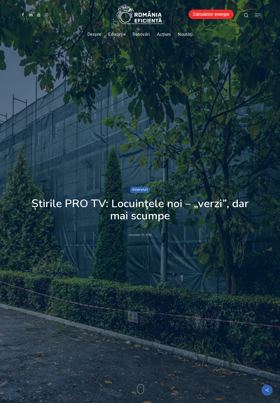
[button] (257, 15)
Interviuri (140, 190)
